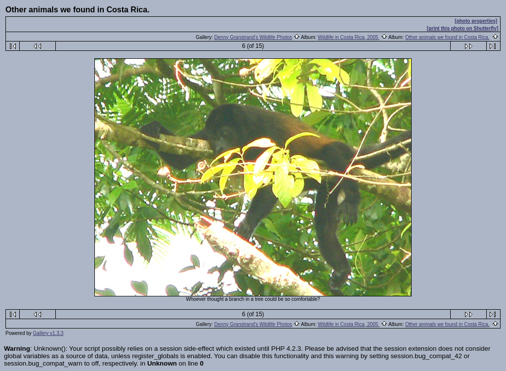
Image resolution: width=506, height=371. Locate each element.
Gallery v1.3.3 (48, 333)
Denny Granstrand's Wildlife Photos (253, 37)
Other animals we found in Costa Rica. (447, 37)
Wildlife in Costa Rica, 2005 (349, 37)
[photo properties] (476, 21)
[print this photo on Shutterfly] (462, 28)
